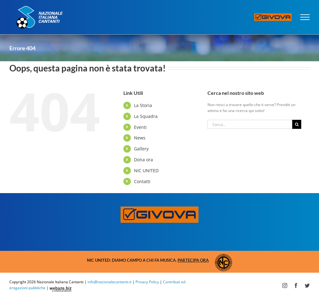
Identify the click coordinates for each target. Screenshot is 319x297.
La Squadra (146, 116)
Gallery (141, 149)
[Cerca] (296, 124)
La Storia (143, 105)
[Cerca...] (249, 124)
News (139, 138)
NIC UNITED (146, 170)
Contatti (142, 181)
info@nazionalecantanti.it (109, 282)
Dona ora (143, 160)
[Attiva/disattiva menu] (305, 17)
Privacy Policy (147, 282)
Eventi (140, 127)
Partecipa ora (193, 260)
